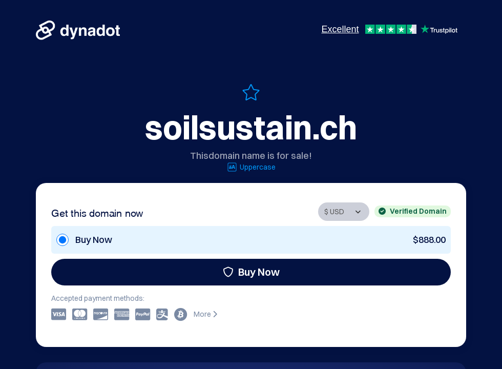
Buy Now (251, 271)
